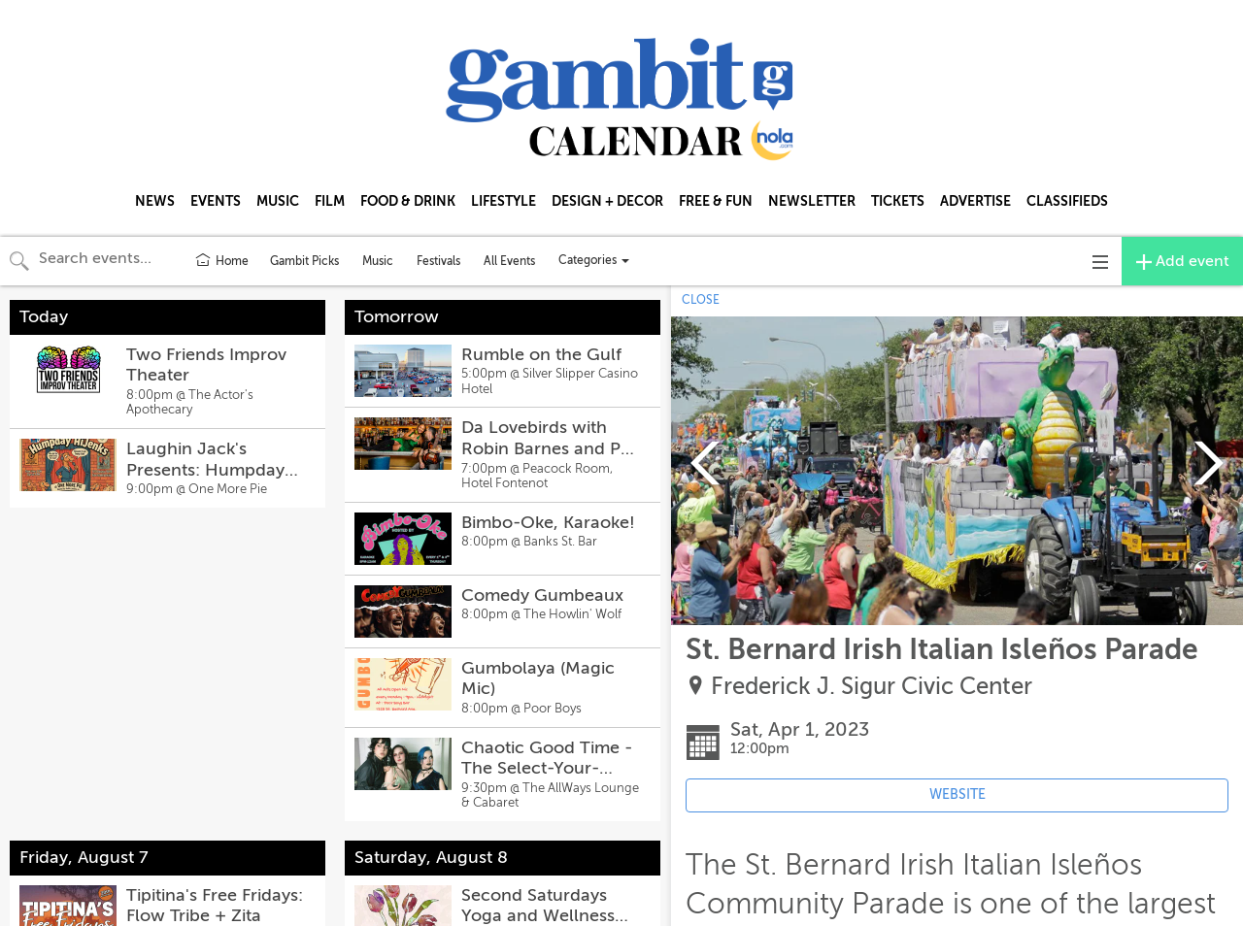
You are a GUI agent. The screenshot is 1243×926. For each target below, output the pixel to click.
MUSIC (277, 201)
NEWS (155, 201)
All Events (509, 261)
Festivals (438, 261)
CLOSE (701, 300)
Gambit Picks (304, 261)
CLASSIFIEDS (1067, 201)
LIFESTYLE (503, 201)
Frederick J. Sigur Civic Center (871, 687)
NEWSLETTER (812, 201)
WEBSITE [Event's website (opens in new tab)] (957, 794)
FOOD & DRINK (407, 201)
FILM (330, 201)
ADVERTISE (975, 201)
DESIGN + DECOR (607, 201)
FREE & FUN (716, 201)
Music (377, 261)
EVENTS (215, 201)
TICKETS (897, 201)
